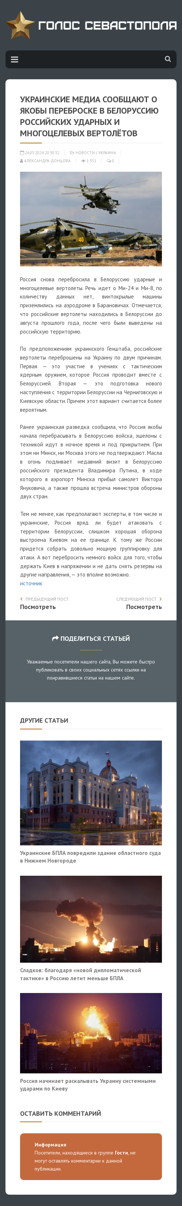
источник (31, 583)
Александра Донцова (45, 160)
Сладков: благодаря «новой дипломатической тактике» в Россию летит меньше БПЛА (80, 974)
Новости (85, 152)
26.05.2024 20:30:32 (39, 152)
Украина (107, 152)
